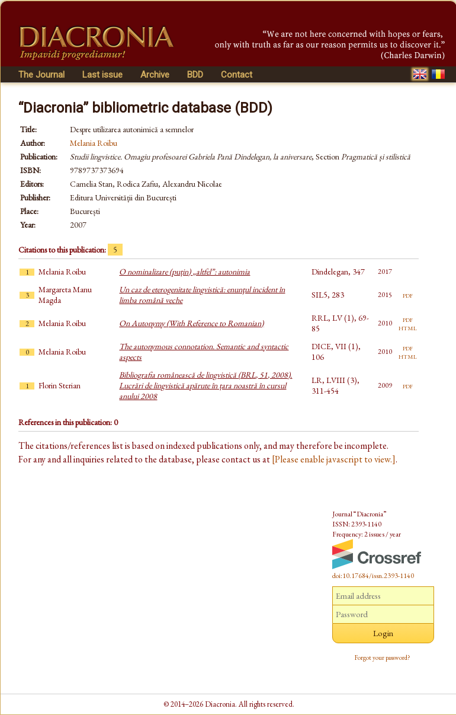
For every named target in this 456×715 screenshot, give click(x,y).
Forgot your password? (382, 657)
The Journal (41, 74)
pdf (408, 294)
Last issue (102, 74)
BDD (195, 74)
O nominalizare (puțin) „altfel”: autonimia (184, 271)
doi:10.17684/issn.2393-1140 (373, 575)
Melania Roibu (93, 143)
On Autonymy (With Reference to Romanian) (191, 323)
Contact (236, 74)
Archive (154, 74)
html (408, 327)
